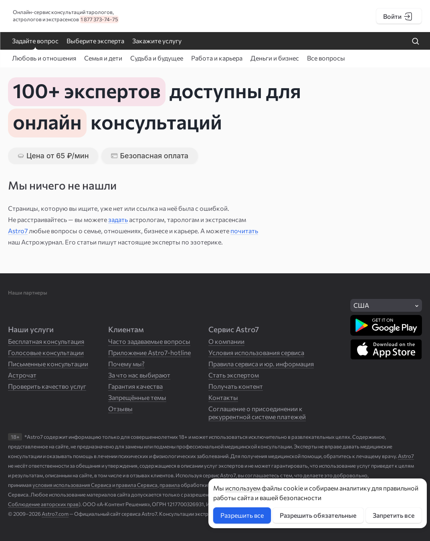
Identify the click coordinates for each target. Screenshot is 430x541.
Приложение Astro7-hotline (149, 352)
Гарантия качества (135, 386)
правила (169, 485)
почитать (244, 230)
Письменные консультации (48, 363)
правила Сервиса (136, 485)
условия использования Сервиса (71, 485)
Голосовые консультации (46, 352)
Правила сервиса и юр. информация (261, 363)
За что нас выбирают (139, 375)
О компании (226, 341)
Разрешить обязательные (318, 515)
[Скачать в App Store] (386, 349)
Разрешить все (242, 515)
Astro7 (18, 230)
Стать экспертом (233, 375)
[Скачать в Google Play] (386, 325)
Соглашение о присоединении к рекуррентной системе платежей (257, 412)
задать (118, 219)
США (361, 305)
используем (242, 488)
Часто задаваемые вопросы (149, 341)
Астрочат (22, 375)
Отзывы (120, 408)
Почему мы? (126, 363)
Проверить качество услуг (47, 386)
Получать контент (235, 386)
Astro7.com (55, 514)
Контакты (223, 397)
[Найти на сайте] (415, 41)
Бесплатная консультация (46, 341)
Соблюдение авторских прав (43, 504)
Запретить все (393, 515)
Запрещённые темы (137, 397)
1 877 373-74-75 (99, 19)
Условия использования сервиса (256, 352)
